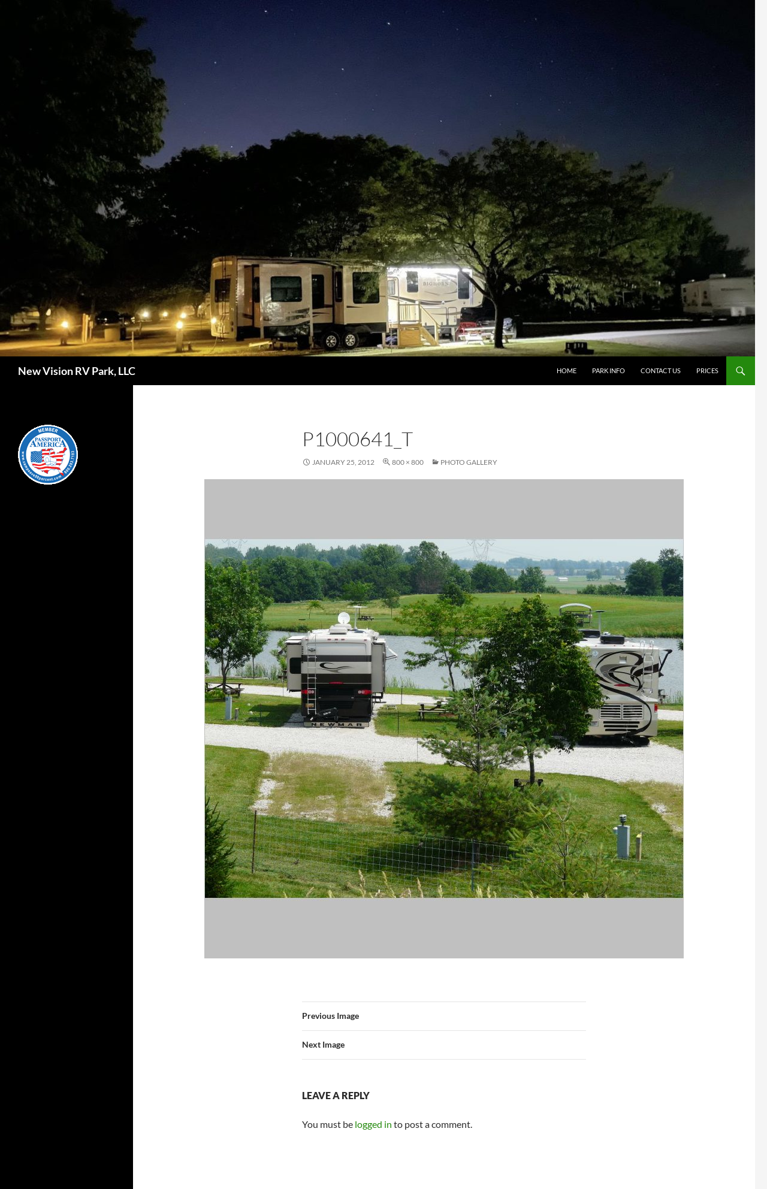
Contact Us (661, 370)
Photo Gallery (468, 462)
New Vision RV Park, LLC (76, 370)
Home (566, 370)
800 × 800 (408, 462)
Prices (707, 370)
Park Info (608, 370)
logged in (373, 1124)
